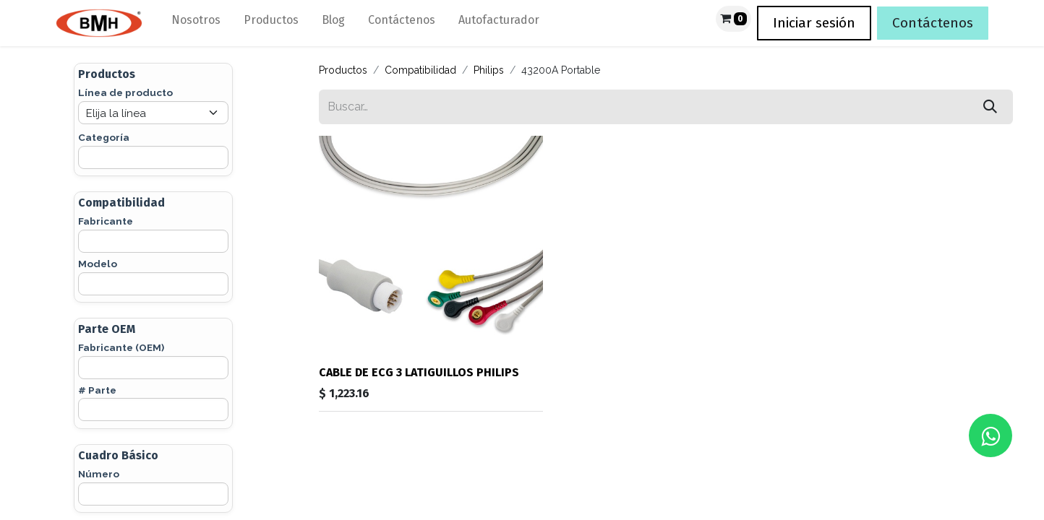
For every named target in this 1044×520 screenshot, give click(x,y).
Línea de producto (125, 92)
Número (98, 474)
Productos (343, 70)
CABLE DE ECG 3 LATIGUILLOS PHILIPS (419, 372)
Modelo (97, 263)
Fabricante (105, 221)
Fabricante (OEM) (121, 347)
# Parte (97, 390)
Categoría (103, 137)
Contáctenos (932, 22)
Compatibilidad (420, 70)
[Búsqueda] (990, 107)
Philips (489, 70)
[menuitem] (196, 23)
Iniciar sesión (814, 22)
